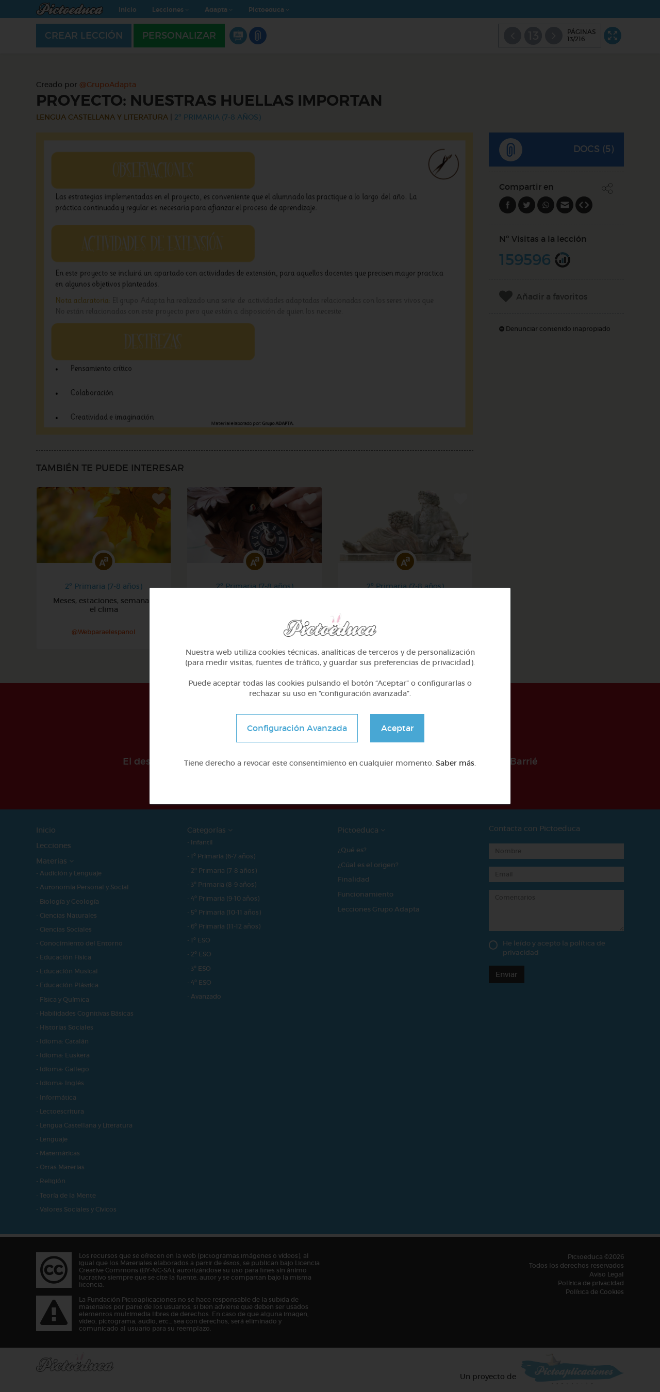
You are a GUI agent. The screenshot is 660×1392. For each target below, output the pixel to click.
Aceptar (397, 728)
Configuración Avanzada (297, 728)
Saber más (455, 763)
